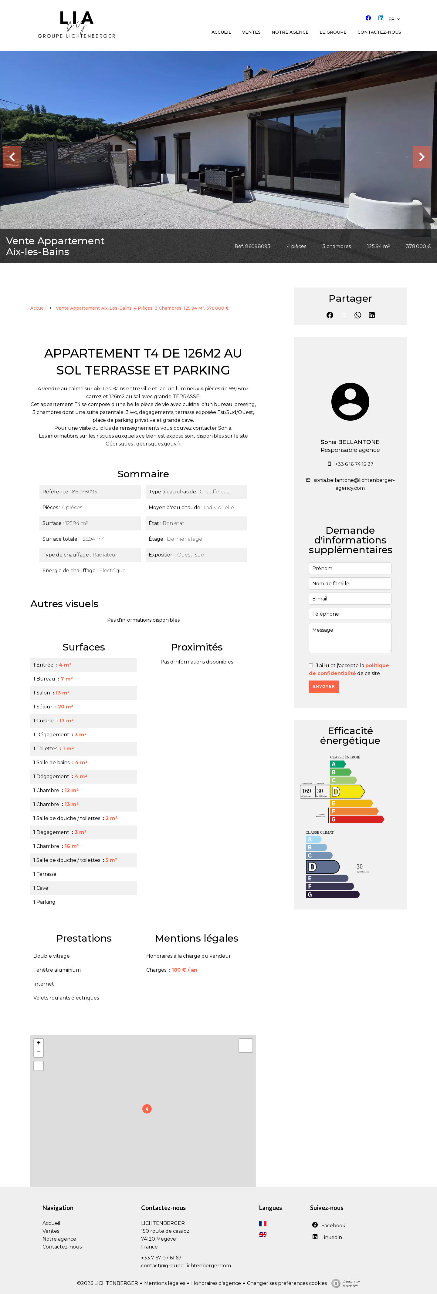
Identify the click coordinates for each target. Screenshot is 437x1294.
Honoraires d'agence (216, 1283)
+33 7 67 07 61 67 (161, 1258)
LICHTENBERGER (163, 1223)
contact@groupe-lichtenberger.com (186, 1266)
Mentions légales (164, 1283)
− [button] (39, 1052)
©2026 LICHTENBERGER (107, 1283)
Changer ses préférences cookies (287, 1283)
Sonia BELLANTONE (350, 442)
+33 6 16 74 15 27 (354, 464)
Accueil (38, 308)
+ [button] (39, 1043)
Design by (344, 1283)
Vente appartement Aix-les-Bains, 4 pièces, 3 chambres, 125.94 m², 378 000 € (142, 308)
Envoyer (324, 686)
